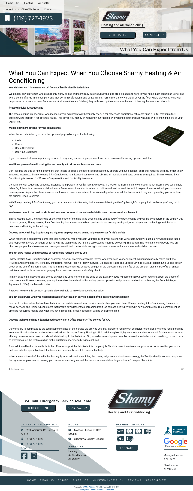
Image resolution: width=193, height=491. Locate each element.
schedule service (73, 480)
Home (9, 3)
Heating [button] (29, 3)
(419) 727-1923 (33, 18)
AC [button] (18, 3)
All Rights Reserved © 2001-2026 (107, 487)
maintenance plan (108, 480)
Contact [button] (49, 9)
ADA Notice (110, 490)
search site (155, 480)
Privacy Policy (84, 490)
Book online (117, 35)
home (31, 480)
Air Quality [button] (44, 3)
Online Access (88, 487)
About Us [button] (11, 9)
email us (47, 480)
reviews (135, 480)
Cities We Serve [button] (30, 9)
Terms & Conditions (97, 490)
